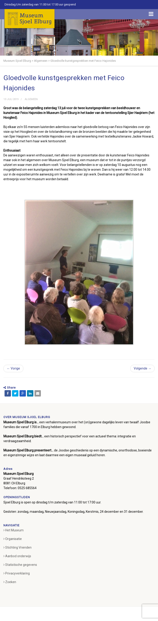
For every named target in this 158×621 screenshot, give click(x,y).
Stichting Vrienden (17, 547)
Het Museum (13, 530)
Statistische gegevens (20, 565)
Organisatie (12, 539)
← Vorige (13, 368)
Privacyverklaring (16, 573)
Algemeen (31, 99)
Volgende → (142, 368)
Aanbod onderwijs (17, 556)
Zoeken (9, 582)
